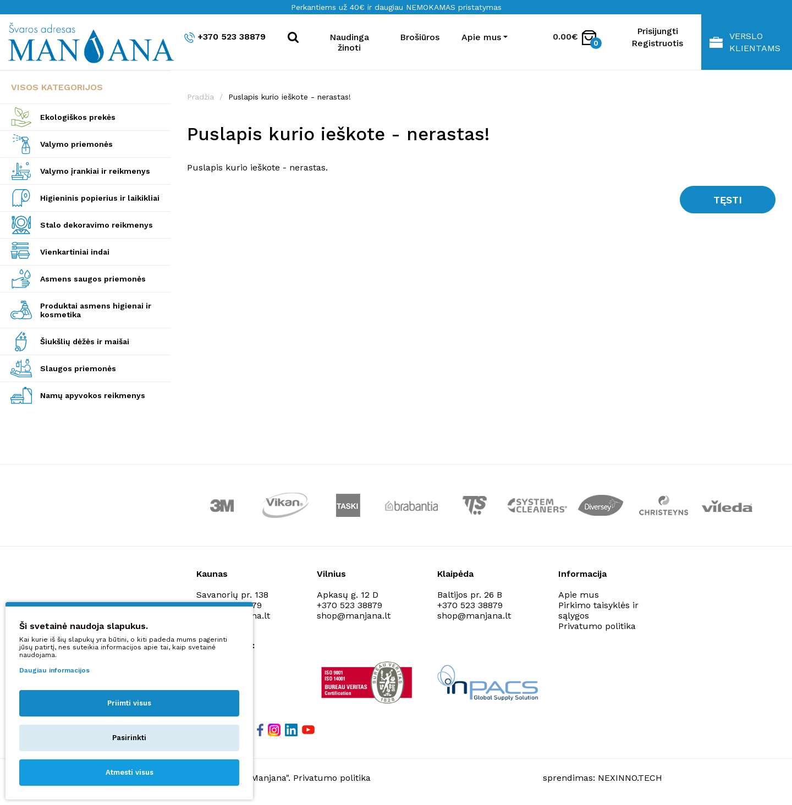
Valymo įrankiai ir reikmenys (95, 171)
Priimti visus (129, 703)
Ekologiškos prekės (78, 117)
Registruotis (657, 43)
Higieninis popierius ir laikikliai (100, 198)
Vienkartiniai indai (74, 251)
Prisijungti (657, 31)
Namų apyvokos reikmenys (92, 395)
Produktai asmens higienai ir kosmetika (95, 310)
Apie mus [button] (481, 37)
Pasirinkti (129, 738)
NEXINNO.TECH (630, 778)
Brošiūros (419, 37)
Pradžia (200, 96)
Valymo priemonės (76, 144)
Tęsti (727, 200)
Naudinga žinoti (349, 42)
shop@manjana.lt (354, 615)
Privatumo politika (597, 626)
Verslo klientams (745, 42)
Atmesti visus (129, 772)
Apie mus (578, 594)
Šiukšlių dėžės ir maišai (84, 341)
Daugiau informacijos (54, 670)
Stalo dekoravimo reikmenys (96, 224)
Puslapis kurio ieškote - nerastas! (289, 96)
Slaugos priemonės (78, 368)
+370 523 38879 (225, 37)
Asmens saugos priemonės (93, 278)
